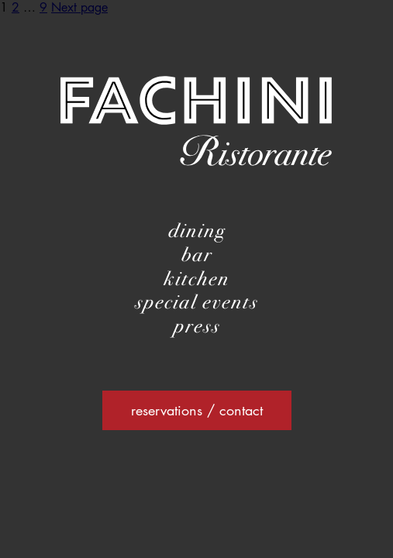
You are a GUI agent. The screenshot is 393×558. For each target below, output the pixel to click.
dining (197, 231)
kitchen (196, 279)
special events (196, 302)
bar (196, 255)
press (197, 326)
